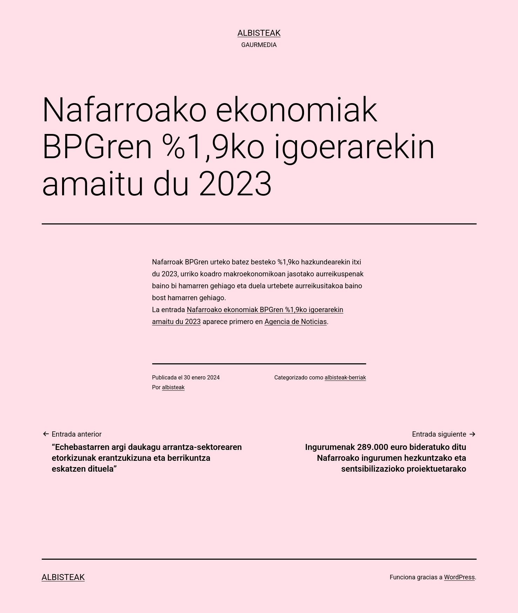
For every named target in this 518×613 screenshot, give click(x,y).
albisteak (259, 33)
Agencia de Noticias (295, 321)
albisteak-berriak (345, 377)
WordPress (459, 577)
